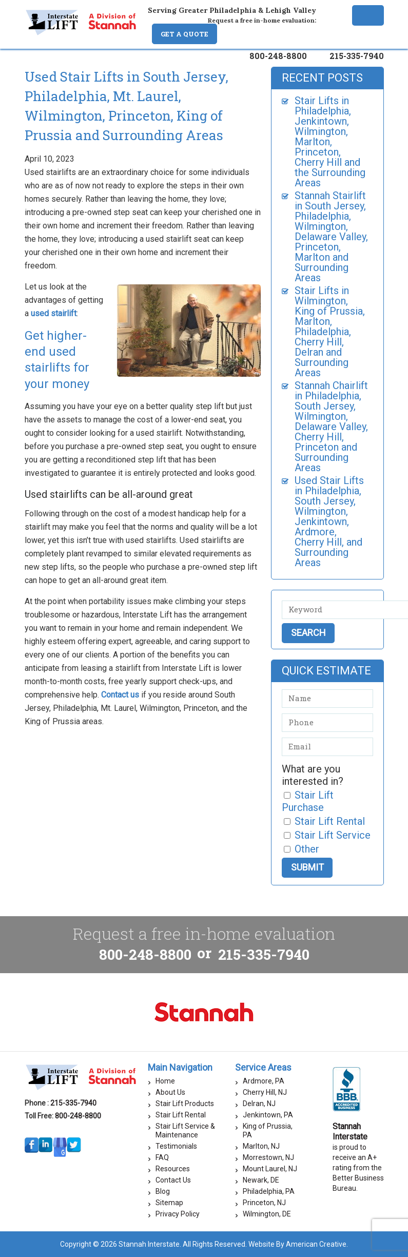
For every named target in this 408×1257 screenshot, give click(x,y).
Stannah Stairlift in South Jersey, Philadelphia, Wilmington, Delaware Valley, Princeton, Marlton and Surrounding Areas (331, 236)
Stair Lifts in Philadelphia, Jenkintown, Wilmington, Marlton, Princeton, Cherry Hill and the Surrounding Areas (330, 141)
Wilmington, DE (267, 1214)
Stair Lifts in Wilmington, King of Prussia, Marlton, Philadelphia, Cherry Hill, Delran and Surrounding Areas (330, 331)
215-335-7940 (356, 55)
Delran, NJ (259, 1103)
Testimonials (176, 1146)
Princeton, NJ (264, 1202)
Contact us (120, 695)
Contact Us (173, 1180)
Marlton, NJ (261, 1146)
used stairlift (53, 313)
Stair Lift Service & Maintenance (185, 1130)
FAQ (162, 1157)
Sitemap (169, 1202)
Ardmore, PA (263, 1081)
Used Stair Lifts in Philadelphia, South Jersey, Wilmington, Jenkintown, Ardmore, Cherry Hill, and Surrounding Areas (329, 521)
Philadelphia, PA (269, 1191)
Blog (163, 1191)
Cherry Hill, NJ (265, 1092)
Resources (173, 1169)
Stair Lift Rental (181, 1115)
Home (165, 1081)
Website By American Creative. (298, 1244)
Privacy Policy (178, 1214)
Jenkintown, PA (268, 1115)
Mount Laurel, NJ (270, 1169)
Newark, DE (261, 1180)
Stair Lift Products (185, 1103)
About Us (170, 1092)
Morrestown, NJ (268, 1157)
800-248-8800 (278, 55)
